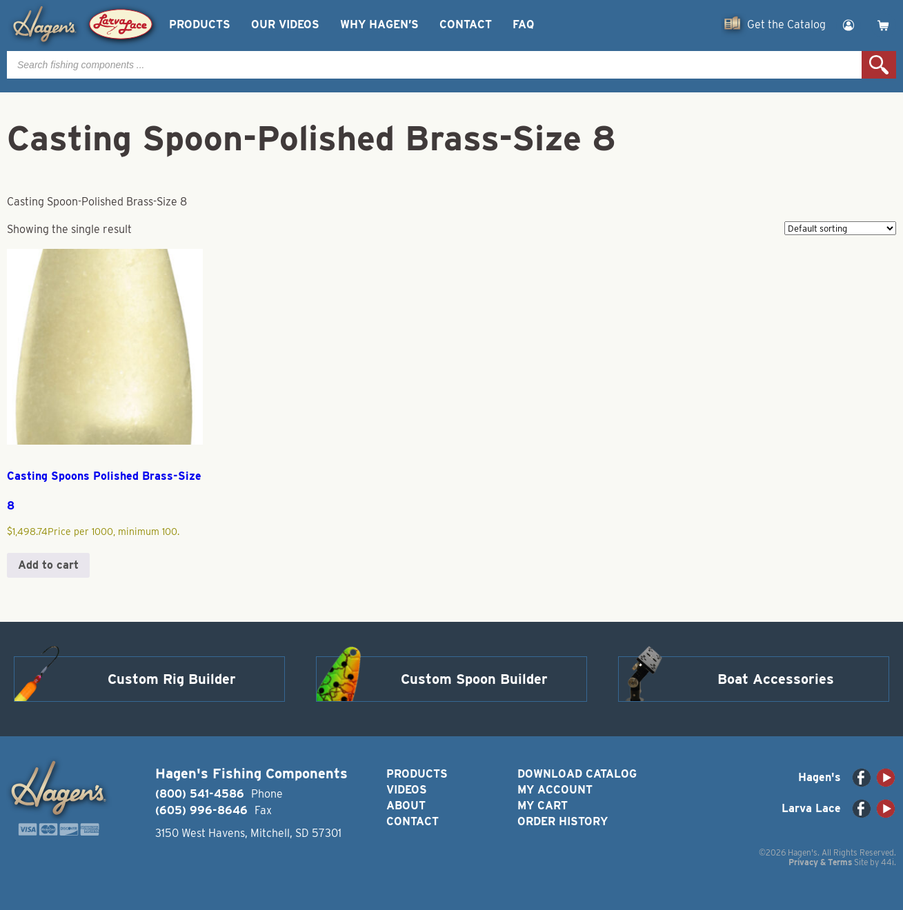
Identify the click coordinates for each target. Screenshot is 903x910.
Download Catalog (577, 773)
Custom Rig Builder (172, 679)
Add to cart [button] (48, 565)
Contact (465, 24)
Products (199, 24)
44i (887, 862)
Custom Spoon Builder (474, 679)
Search (879, 65)
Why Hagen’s (379, 24)
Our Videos (285, 24)
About (406, 805)
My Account (555, 789)
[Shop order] (840, 228)
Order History (562, 821)
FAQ (523, 24)
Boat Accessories (775, 679)
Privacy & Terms (820, 862)
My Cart (542, 805)
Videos (406, 789)
